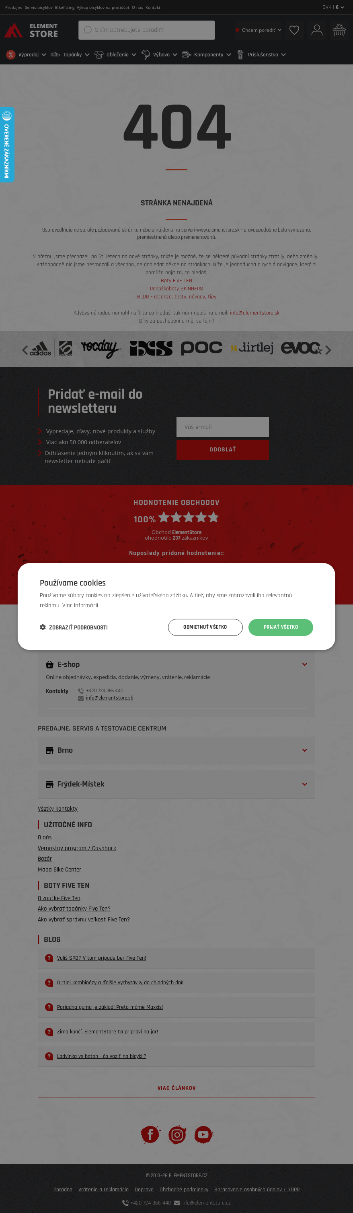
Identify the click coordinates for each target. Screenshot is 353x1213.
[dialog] (176, 606)
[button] (74, 627)
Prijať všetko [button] (279, 627)
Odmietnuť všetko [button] (200, 627)
